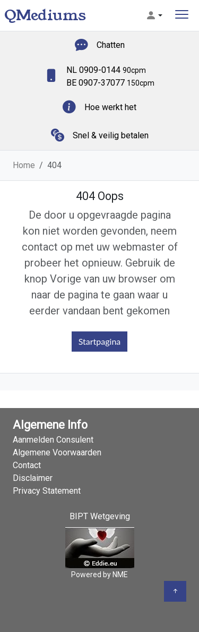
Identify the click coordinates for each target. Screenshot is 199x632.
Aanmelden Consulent (53, 440)
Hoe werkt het (110, 107)
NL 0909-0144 (106, 70)
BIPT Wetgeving (100, 516)
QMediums (45, 15)
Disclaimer (33, 478)
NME (120, 574)
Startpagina (100, 341)
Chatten (111, 45)
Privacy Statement (47, 491)
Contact (27, 465)
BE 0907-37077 (110, 83)
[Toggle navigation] (182, 15)
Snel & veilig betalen (111, 135)
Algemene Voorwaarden (57, 452)
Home (24, 165)
